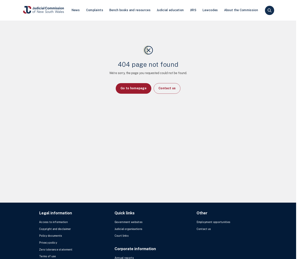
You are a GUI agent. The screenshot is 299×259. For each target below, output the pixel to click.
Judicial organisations (128, 229)
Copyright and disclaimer (55, 229)
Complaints (94, 10)
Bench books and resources (130, 10)
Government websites (128, 222)
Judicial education (170, 10)
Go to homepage (134, 88)
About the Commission (241, 10)
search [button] (269, 10)
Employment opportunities (213, 222)
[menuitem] (76, 10)
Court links (122, 235)
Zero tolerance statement (56, 249)
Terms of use (47, 256)
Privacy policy (48, 242)
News (76, 10)
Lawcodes (210, 10)
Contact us (167, 88)
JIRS (193, 10)
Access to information (53, 222)
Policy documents (50, 235)
